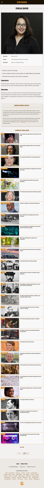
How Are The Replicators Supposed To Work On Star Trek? (30, 169)
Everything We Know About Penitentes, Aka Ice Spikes (30, 377)
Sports (3, 387)
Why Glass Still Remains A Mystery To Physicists (28, 238)
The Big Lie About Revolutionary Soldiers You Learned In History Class (30, 296)
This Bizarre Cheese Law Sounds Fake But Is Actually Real (30, 331)
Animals (3, 214)
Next (24, 453)
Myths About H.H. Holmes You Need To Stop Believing (29, 273)
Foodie (27, 473)
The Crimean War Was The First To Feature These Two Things (29, 308)
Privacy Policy (24, 464)
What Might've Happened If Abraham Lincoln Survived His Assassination (30, 285)
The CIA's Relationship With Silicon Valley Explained (29, 181)
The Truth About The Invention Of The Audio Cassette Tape (30, 435)
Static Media (15, 466)
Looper (10, 476)
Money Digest (22, 476)
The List (14, 479)
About (17, 464)
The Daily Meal (7, 479)
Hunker (32, 474)
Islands (37, 474)
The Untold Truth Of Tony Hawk (27, 341)
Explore (23, 473)
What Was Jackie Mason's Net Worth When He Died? (30, 354)
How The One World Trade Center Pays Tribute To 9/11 (30, 250)
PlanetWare (7, 477)
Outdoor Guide (35, 476)
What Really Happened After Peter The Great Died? (30, 146)
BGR (6, 473)
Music (3, 133)
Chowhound (11, 473)
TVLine (25, 479)
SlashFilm (19, 477)
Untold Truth (4, 156)
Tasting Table (35, 477)
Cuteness (18, 473)
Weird (3, 330)
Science (3, 376)
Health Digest (19, 474)
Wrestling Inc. (37, 479)
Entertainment (4, 168)
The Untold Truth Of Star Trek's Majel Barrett (30, 157)
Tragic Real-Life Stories (6, 203)
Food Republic (34, 473)
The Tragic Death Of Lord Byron (27, 399)
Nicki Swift (28, 476)
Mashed (15, 476)
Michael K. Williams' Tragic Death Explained (30, 203)
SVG (30, 477)
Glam (13, 474)
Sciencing (13, 477)
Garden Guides (7, 474)
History (3, 145)
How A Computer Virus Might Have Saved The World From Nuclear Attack (30, 227)
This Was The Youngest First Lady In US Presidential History (28, 411)
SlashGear (25, 477)
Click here (23, 121)
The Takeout (20, 479)
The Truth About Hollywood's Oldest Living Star (30, 191)
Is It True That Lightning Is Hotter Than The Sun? (30, 422)
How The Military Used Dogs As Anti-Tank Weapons (29, 215)
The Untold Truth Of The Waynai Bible (28, 261)
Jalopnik (5, 476)
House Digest (26, 474)
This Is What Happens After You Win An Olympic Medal (30, 388)
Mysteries (4, 237)
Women (30, 479)
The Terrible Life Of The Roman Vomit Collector (30, 364)
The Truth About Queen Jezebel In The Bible (29, 318)
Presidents (4, 411)
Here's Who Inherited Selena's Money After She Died (30, 134)
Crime (3, 307)
